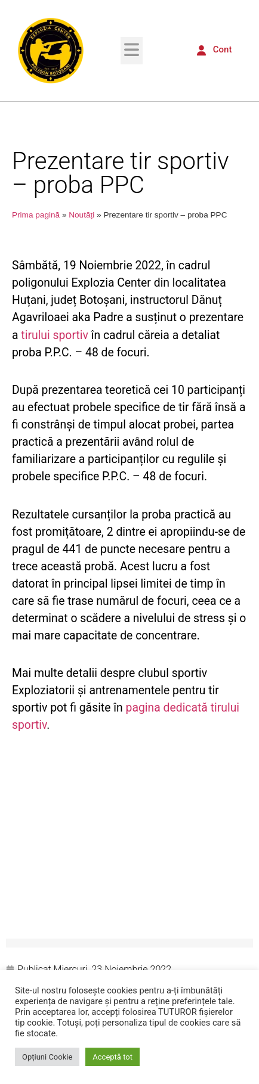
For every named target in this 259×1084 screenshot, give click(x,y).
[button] (132, 50)
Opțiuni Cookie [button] (47, 1056)
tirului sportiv (54, 335)
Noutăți (81, 214)
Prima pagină (36, 214)
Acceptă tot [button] (112, 1056)
